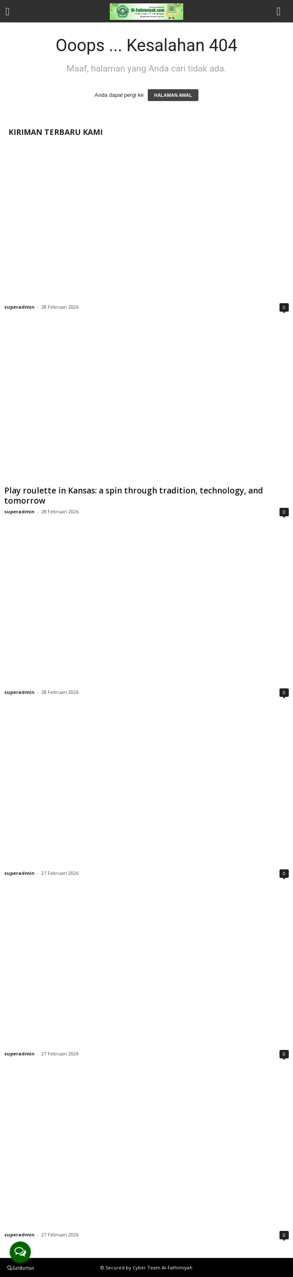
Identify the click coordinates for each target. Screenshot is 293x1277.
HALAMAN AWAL (173, 95)
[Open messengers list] (20, 1252)
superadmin (19, 307)
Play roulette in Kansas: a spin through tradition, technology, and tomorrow (133, 495)
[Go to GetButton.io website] (20, 1268)
